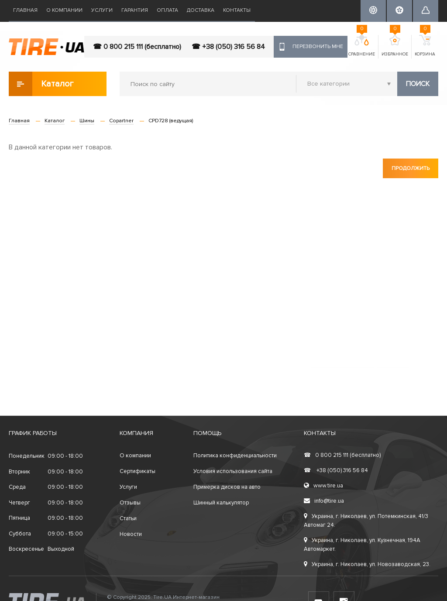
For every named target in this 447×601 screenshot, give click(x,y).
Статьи (128, 518)
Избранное (395, 46)
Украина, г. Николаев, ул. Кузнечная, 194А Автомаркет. (362, 545)
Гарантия (134, 10)
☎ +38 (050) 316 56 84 (228, 46)
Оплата (167, 10)
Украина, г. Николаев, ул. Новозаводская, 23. (367, 564)
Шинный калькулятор (221, 502)
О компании (64, 10)
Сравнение (361, 46)
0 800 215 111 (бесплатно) (342, 455)
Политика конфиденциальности (235, 455)
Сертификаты (137, 471)
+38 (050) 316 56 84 (336, 470)
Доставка (200, 10)
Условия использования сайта (232, 471)
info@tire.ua (324, 500)
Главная (25, 10)
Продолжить (411, 168)
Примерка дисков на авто (227, 487)
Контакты (237, 10)
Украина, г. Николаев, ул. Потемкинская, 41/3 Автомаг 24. (366, 520)
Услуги (102, 10)
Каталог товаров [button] (42, 84)
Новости (131, 534)
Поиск (418, 83)
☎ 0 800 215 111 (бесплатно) (137, 46)
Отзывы (130, 502)
